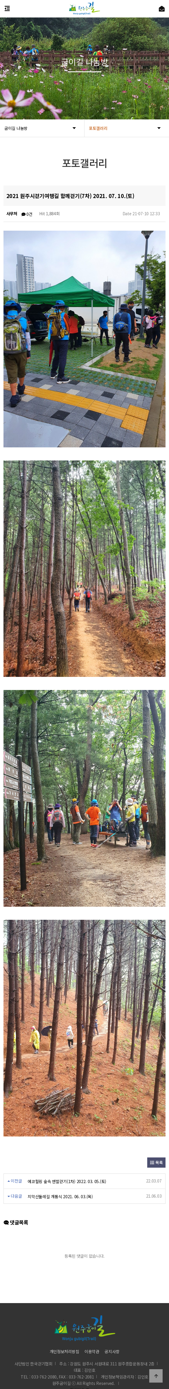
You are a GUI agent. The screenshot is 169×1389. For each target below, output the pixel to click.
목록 (156, 1149)
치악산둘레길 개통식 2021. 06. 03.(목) (60, 1183)
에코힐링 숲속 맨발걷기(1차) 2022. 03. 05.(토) (67, 1168)
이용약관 (91, 1338)
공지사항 (112, 1338)
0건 (27, 214)
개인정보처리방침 (64, 1338)
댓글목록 (15, 1208)
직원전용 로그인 (82, 1377)
